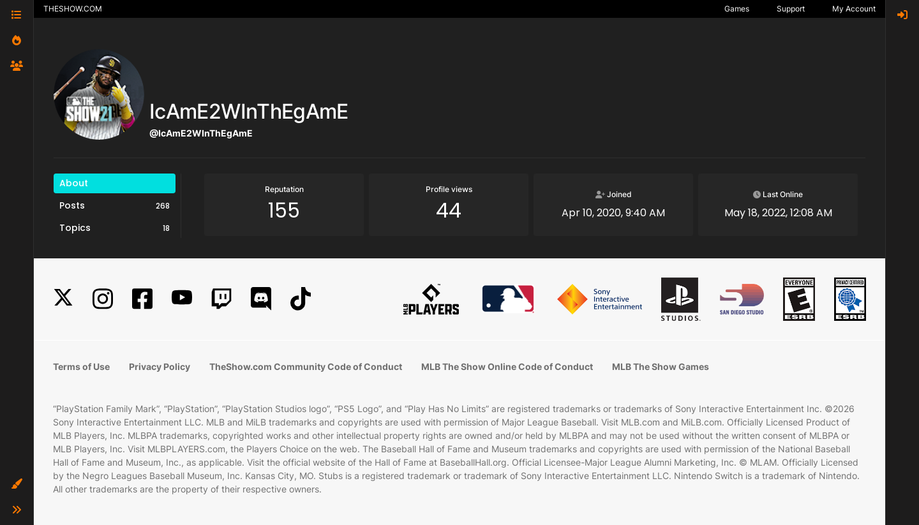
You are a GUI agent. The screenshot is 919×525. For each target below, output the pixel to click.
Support (791, 8)
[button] (16, 484)
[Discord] (261, 299)
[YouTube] (182, 299)
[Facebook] (142, 299)
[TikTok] (300, 299)
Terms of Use (81, 366)
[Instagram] (103, 299)
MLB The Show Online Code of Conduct (507, 366)
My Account (854, 8)
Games (736, 8)
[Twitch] (221, 299)
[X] (63, 299)
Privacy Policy (159, 366)
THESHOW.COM (72, 8)
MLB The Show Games (660, 366)
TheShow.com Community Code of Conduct (305, 366)
